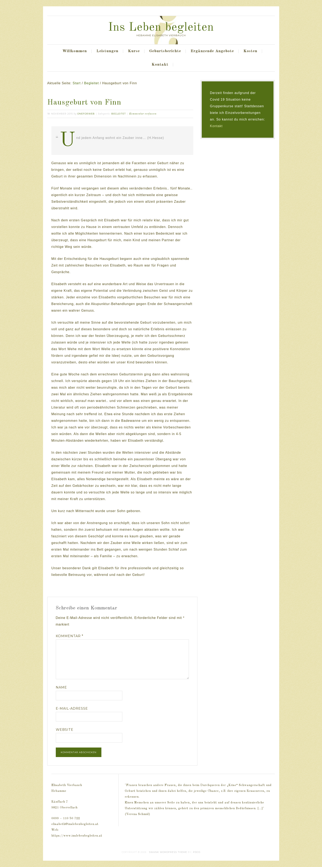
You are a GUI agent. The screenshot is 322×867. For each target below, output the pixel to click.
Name (61, 687)
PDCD (196, 852)
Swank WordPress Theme (168, 852)
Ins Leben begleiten (161, 28)
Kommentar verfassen (143, 114)
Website (64, 730)
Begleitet (118, 113)
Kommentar (69, 636)
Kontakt (216, 126)
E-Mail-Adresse (72, 708)
